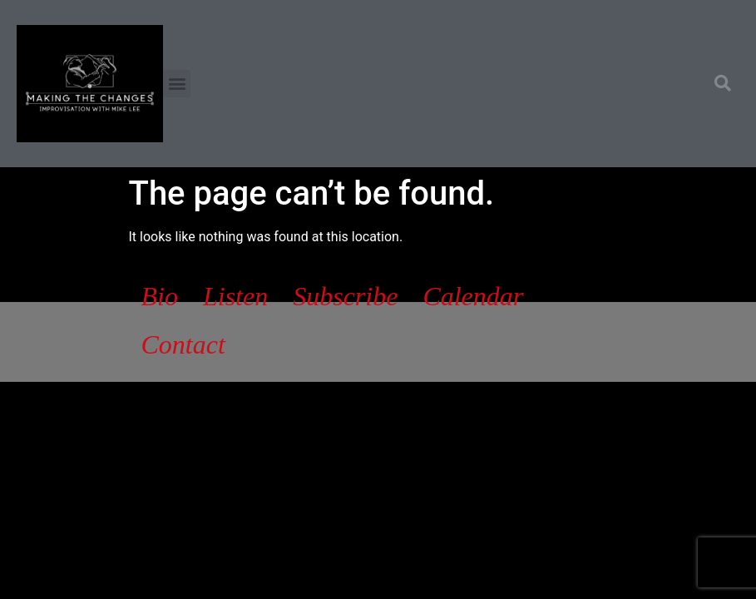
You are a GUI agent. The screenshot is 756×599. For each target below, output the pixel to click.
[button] (176, 83)
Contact (183, 344)
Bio (159, 296)
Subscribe (345, 296)
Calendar (472, 296)
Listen (235, 296)
